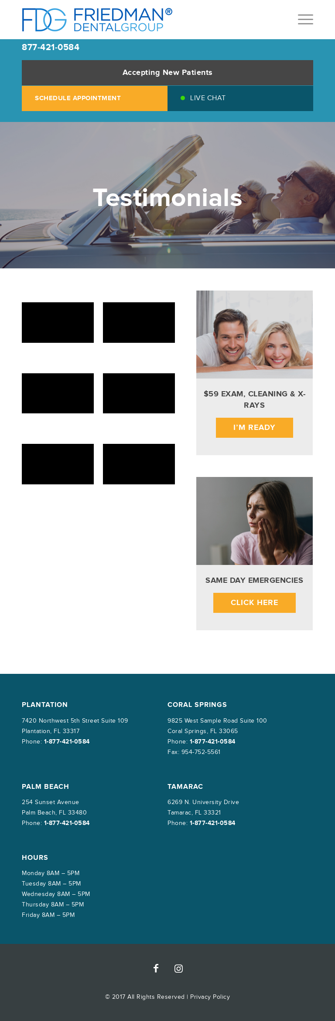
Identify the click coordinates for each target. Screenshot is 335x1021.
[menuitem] (301, 19)
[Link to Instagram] (179, 968)
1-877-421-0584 (67, 741)
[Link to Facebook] (156, 968)
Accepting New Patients (168, 73)
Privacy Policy (210, 997)
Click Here (254, 603)
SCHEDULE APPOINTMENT (78, 98)
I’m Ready (254, 428)
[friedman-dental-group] (97, 19)
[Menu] (301, 19)
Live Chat (208, 98)
